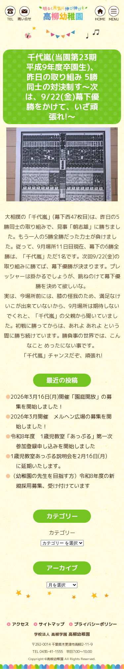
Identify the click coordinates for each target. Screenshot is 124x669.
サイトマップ (51, 624)
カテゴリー (62, 532)
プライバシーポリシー (95, 624)
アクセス (20, 624)
